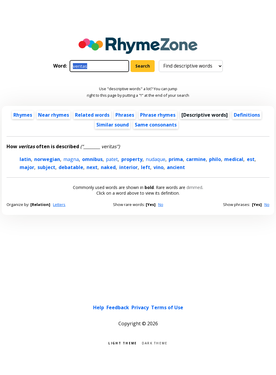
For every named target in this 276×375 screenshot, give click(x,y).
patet (112, 159)
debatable (71, 167)
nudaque (155, 159)
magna (71, 159)
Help (98, 307)
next (92, 167)
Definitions (247, 115)
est (251, 159)
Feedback (117, 307)
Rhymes (22, 115)
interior (128, 167)
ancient (176, 167)
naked (108, 167)
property (131, 159)
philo (215, 159)
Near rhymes (53, 115)
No (160, 204)
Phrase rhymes (157, 115)
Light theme (122, 343)
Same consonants (156, 124)
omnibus (92, 159)
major (27, 167)
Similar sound (112, 124)
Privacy (140, 307)
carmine (196, 159)
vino (158, 167)
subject (46, 167)
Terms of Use (167, 307)
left (145, 167)
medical (233, 159)
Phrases (124, 115)
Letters (59, 204)
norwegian (47, 159)
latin (25, 159)
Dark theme (155, 343)
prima (176, 159)
